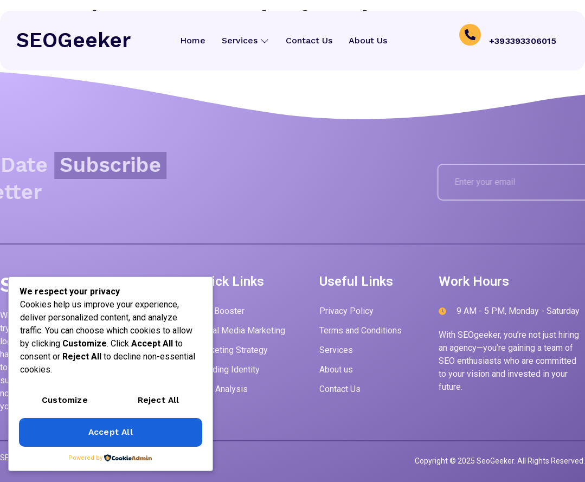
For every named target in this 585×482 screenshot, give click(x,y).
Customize (64, 401)
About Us (368, 40)
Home (193, 40)
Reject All (158, 401)
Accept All (110, 432)
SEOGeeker (73, 40)
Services (245, 40)
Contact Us (309, 40)
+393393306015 (523, 40)
